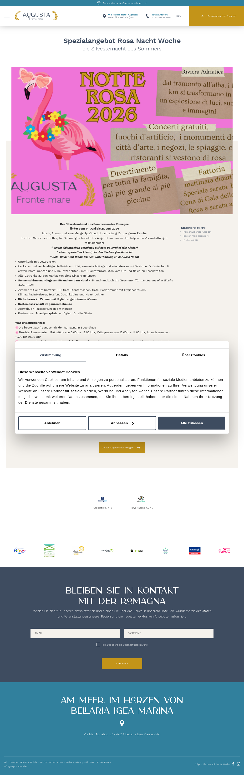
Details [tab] (122, 355)
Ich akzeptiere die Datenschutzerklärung (124, 644)
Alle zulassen (191, 423)
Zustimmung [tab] (50, 355)
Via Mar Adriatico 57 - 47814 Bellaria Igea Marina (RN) (122, 734)
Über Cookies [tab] (193, 355)
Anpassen (122, 423)
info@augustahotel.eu (16, 766)
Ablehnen (52, 423)
